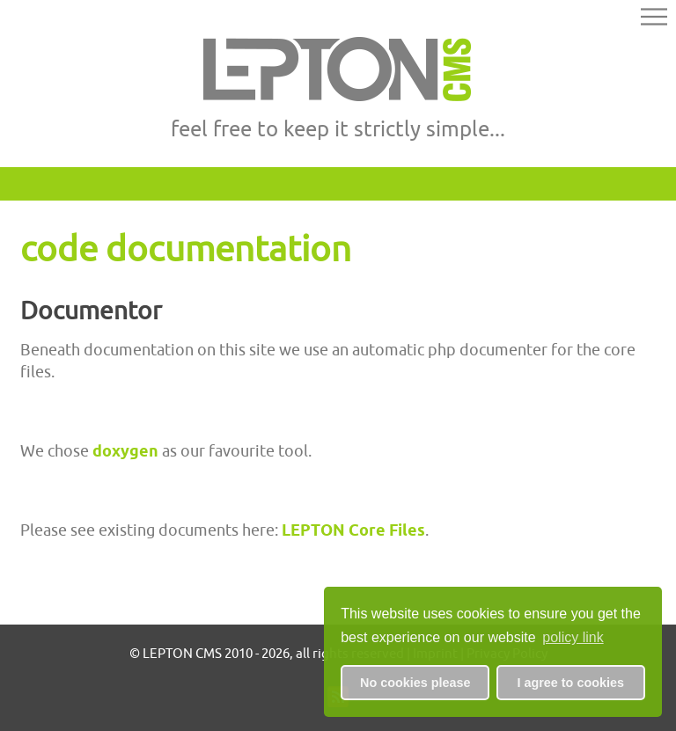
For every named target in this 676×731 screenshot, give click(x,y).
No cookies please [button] (415, 683)
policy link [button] (572, 637)
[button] (654, 19)
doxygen (125, 451)
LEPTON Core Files (353, 530)
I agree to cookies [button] (570, 683)
